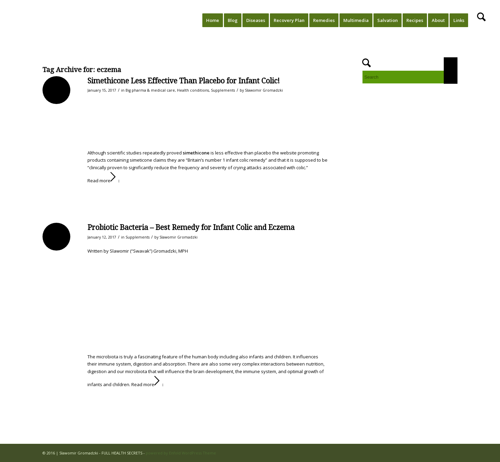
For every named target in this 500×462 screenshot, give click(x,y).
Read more (104, 180)
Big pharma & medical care (150, 90)
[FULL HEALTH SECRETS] (37, 20)
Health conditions (193, 90)
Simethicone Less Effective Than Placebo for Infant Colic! (183, 81)
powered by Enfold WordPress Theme (181, 452)
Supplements (223, 90)
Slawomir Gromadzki (264, 90)
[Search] (481, 20)
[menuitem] (212, 20)
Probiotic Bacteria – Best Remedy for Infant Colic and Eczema (191, 227)
